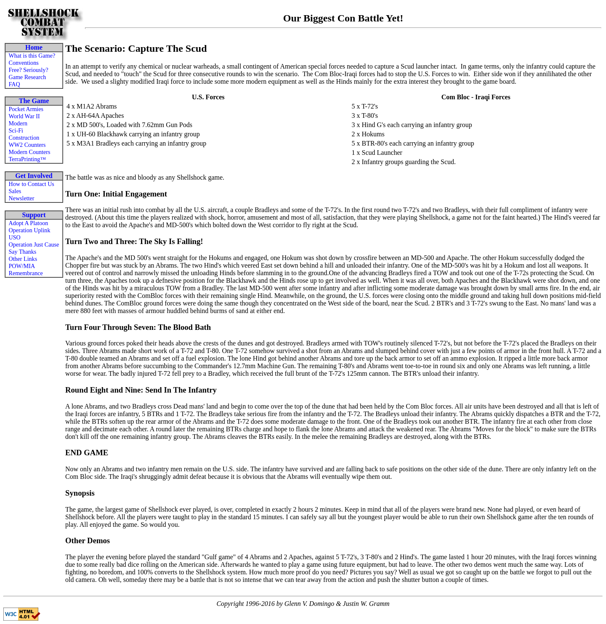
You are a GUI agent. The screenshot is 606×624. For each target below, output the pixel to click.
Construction (24, 137)
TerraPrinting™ (27, 159)
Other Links (23, 258)
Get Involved (33, 175)
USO (15, 237)
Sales (15, 191)
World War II (24, 116)
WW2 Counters (27, 144)
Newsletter (22, 198)
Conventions (24, 62)
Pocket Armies (26, 109)
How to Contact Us (31, 184)
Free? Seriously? (28, 69)
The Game (34, 100)
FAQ (14, 84)
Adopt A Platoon (28, 223)
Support (33, 214)
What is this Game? (32, 55)
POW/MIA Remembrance (26, 269)
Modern (18, 123)
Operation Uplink (29, 230)
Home (34, 47)
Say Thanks (23, 251)
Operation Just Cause (34, 244)
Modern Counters (29, 152)
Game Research (27, 77)
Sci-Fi (16, 130)
